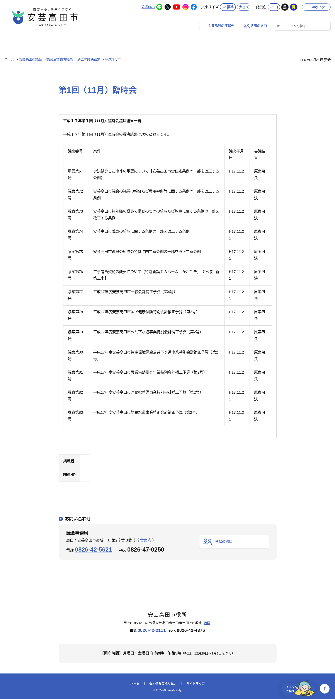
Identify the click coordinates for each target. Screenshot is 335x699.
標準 (230, 7)
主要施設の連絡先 (221, 25)
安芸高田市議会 (30, 59)
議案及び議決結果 (59, 59)
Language (318, 6)
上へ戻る (325, 689)
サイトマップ (196, 683)
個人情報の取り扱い (163, 683)
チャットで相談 (298, 689)
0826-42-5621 (93, 549)
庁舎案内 (143, 540)
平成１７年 (113, 59)
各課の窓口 (259, 25)
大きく (244, 7)
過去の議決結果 (88, 59)
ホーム (9, 59)
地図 (207, 623)
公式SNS (148, 6)
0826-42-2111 (152, 630)
